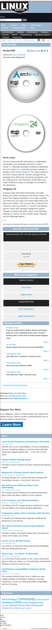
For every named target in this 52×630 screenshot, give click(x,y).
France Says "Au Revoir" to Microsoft (20, 553)
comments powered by (15, 385)
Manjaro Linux (11, 475)
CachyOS (10, 530)
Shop (32, 28)
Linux (7, 444)
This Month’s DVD (13, 372)
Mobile (25, 603)
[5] (11, 214)
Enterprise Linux (6, 573)
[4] (36, 203)
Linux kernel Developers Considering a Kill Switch (26, 441)
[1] (11, 167)
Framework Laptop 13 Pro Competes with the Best (26, 513)
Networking (17, 37)
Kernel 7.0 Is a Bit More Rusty (16, 541)
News (3, 25)
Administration (8, 32)
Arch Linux (4, 475)
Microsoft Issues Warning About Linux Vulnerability (20, 486)
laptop (8, 515)
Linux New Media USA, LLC (43, 628)
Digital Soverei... (6, 556)
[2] (18, 169)
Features (13, 25)
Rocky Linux (17, 573)
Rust (14, 543)
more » (46, 342)
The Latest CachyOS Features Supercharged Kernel (23, 527)
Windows (5, 608)
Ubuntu (21, 502)
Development (32, 32)
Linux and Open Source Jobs (15, 396)
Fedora (3, 462)
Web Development (34, 605)
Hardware (45, 32)
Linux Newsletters (20, 393)
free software (15, 608)
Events (46, 599)
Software (5, 37)
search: (2, 17)
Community (26, 599)
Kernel (3, 444)
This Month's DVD (13, 354)
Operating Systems (42, 35)
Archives (4, 28)
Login (48, 40)
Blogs (24, 25)
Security (5, 35)
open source (17, 556)
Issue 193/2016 (19, 55)
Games (8, 462)
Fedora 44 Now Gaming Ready (16, 460)
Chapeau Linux (12, 328)
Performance (9, 543)
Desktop (20, 32)
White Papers (36, 25)
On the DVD (11, 345)
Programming (26, 35)
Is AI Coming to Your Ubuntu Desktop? (20, 500)
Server (14, 35)
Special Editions (19, 28)
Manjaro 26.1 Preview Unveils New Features (22, 472)
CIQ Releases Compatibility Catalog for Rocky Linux (24, 570)
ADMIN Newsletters (20, 398)
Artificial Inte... (5, 502)
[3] (29, 172)
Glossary (5, 628)
